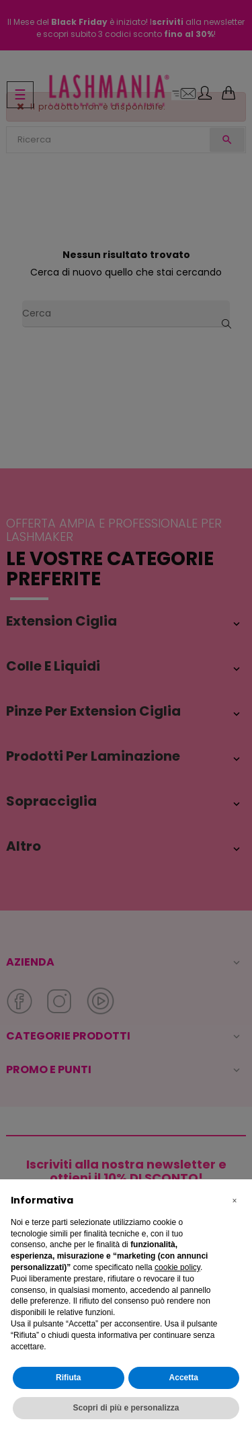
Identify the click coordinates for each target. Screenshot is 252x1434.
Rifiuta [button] (68, 1377)
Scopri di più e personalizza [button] (126, 1407)
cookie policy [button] (177, 1267)
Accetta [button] (183, 1377)
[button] (234, 1201)
